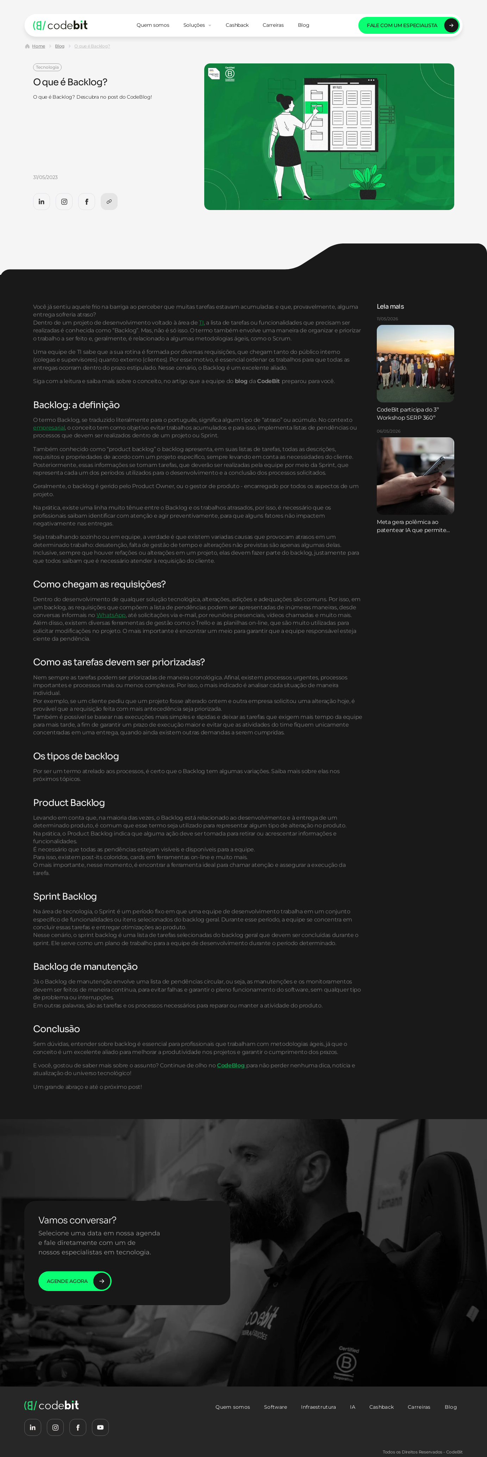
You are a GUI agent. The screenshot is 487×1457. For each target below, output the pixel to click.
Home (38, 46)
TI (201, 337)
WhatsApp (110, 630)
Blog (59, 46)
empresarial (49, 442)
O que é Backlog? (92, 46)
